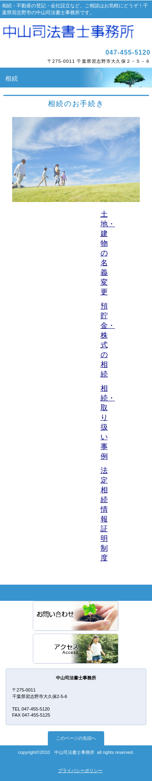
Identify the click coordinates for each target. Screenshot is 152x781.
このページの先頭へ (76, 738)
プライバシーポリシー (80, 770)
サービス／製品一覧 (76, 616)
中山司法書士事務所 (76, 32)
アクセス (76, 649)
